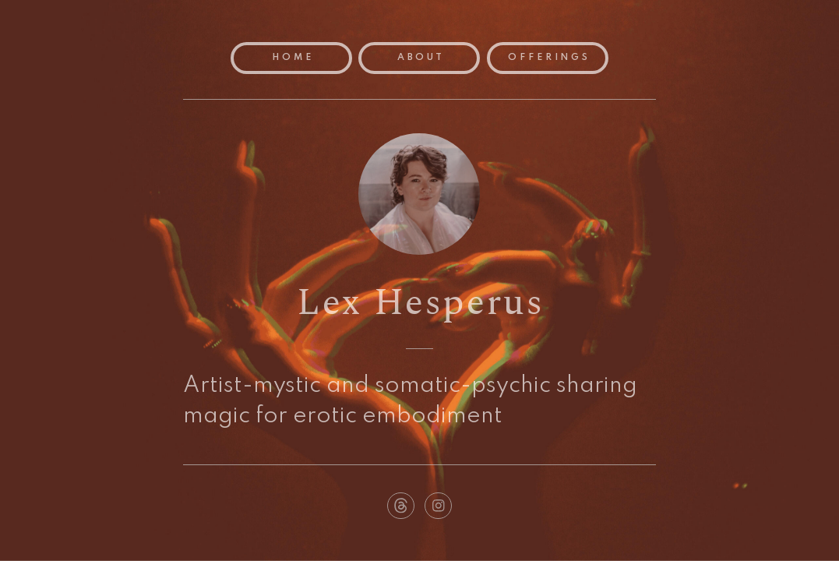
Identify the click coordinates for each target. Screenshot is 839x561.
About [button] (421, 57)
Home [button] (293, 57)
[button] (400, 506)
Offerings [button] (549, 57)
